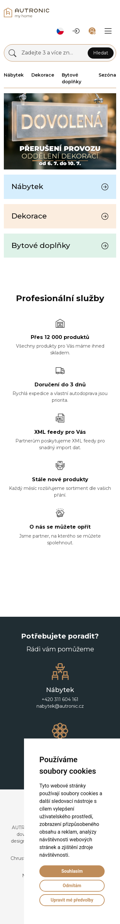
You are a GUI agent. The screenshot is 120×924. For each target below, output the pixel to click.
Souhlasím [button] (72, 871)
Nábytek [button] (14, 75)
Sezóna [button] (107, 75)
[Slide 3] (71, 160)
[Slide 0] (37, 160)
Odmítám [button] (72, 885)
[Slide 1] (48, 160)
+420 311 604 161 (60, 699)
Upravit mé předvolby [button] (72, 900)
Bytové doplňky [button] (71, 78)
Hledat (100, 53)
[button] (60, 31)
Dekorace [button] (42, 75)
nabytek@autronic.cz (60, 706)
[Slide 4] (83, 160)
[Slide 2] (60, 160)
